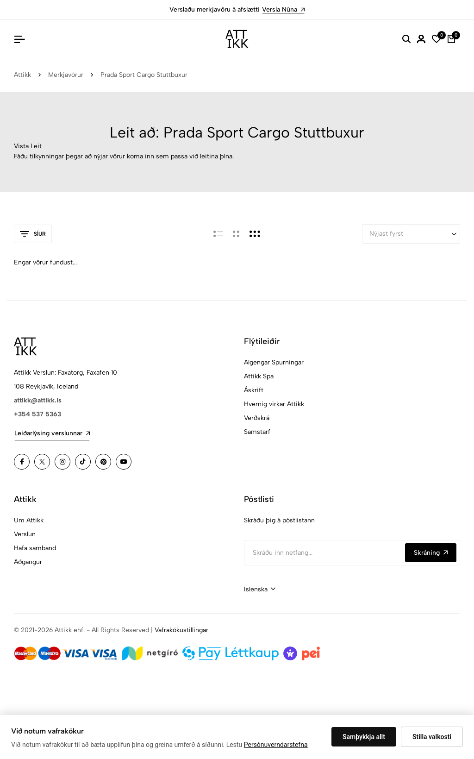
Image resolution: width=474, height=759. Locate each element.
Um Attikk (29, 520)
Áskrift (253, 390)
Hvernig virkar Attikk (274, 404)
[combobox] (259, 589)
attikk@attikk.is (38, 400)
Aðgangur (28, 562)
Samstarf (257, 432)
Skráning (431, 553)
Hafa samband (35, 548)
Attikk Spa (259, 376)
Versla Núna (283, 9)
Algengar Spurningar (274, 362)
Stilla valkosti (431, 736)
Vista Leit (28, 146)
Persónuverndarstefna (276, 744)
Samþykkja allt (364, 736)
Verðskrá (256, 418)
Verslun (25, 534)
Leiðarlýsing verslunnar (52, 433)
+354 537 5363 (37, 414)
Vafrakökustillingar (181, 630)
